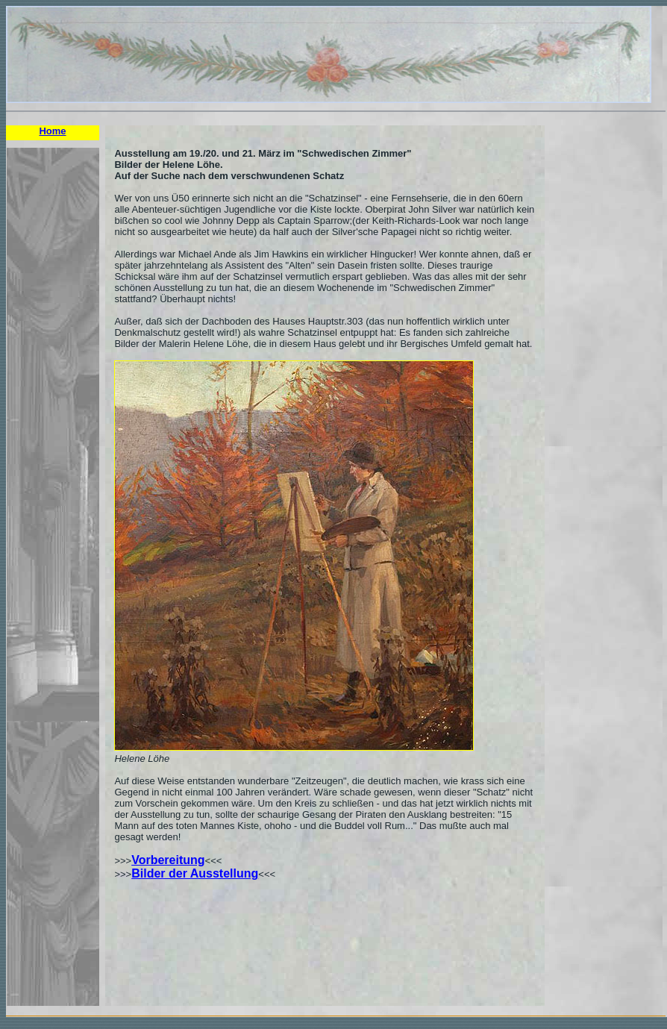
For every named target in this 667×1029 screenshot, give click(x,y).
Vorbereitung (167, 860)
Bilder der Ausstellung (194, 873)
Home (52, 131)
